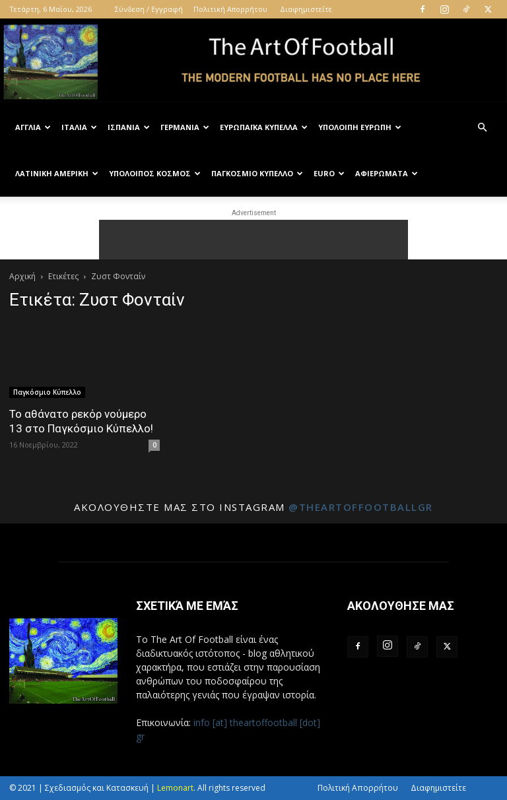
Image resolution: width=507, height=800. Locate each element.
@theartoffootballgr (360, 507)
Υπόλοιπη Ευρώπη (359, 127)
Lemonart (175, 787)
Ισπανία (129, 127)
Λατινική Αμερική (56, 173)
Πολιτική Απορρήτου (230, 9)
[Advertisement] (253, 239)
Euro (329, 173)
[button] (482, 127)
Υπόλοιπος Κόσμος (155, 173)
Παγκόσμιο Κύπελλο (257, 173)
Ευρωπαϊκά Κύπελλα (264, 127)
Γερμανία (184, 127)
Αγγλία (33, 127)
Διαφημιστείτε (306, 9)
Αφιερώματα (386, 173)
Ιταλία (79, 127)
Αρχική (22, 276)
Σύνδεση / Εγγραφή (149, 9)
